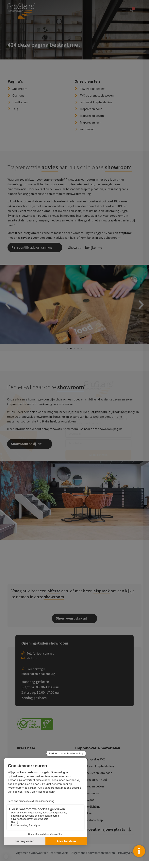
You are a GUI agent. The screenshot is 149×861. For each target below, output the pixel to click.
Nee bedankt (104, 465)
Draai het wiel (104, 455)
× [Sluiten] (143, 6)
